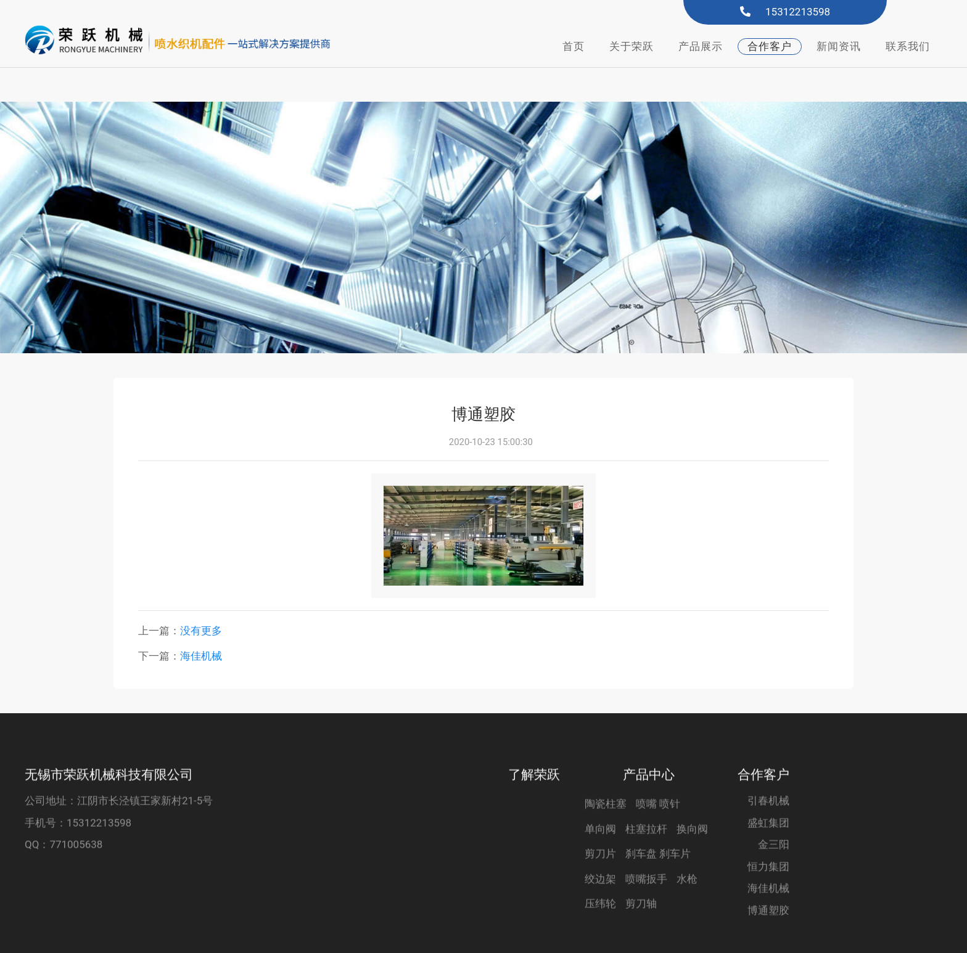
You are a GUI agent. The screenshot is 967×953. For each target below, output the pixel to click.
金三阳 (773, 870)
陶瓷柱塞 (606, 829)
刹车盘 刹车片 (658, 879)
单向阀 (600, 854)
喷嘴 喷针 (658, 829)
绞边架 (600, 904)
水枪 (687, 904)
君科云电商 (543, 935)
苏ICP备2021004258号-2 (646, 935)
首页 (573, 46)
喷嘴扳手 (646, 904)
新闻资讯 (839, 46)
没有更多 (201, 597)
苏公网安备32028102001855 (803, 936)
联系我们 (908, 46)
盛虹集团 (768, 847)
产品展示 (700, 46)
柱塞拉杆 (646, 854)
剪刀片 (600, 879)
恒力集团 (768, 891)
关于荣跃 (631, 46)
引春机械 (768, 826)
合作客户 (769, 46)
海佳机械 (201, 622)
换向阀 (692, 854)
